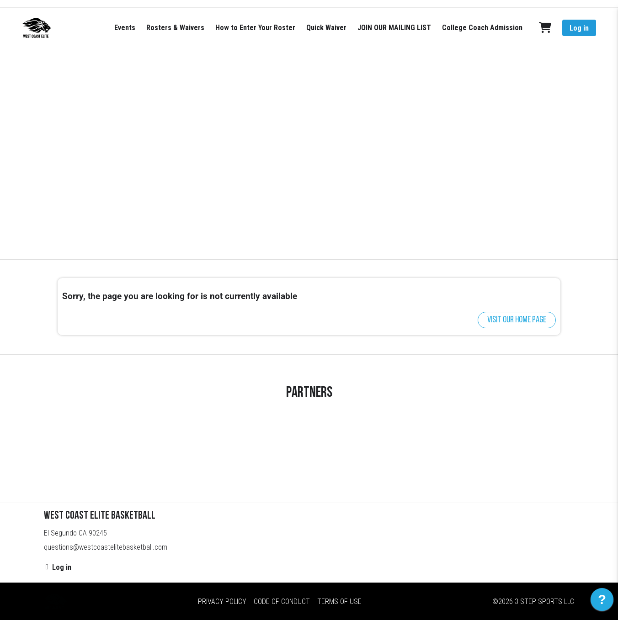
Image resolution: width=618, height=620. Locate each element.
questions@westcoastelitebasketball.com (105, 547)
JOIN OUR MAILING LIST (394, 27)
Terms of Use (339, 601)
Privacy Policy (222, 601)
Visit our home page (516, 320)
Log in (579, 28)
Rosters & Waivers (175, 27)
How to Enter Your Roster (255, 27)
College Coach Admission (482, 27)
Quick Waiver (326, 27)
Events (124, 27)
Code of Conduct (282, 601)
